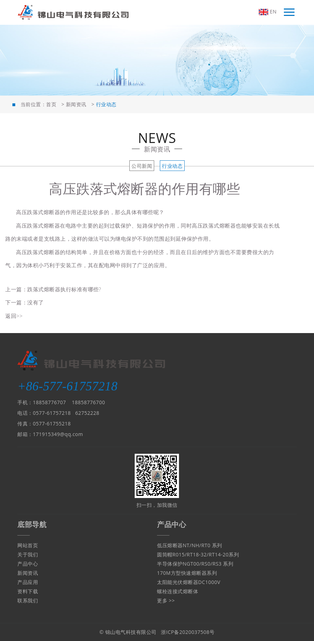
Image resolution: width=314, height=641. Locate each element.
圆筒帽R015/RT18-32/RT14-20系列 (198, 554)
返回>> (14, 315)
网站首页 (27, 545)
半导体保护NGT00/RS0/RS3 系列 (195, 563)
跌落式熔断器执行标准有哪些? (64, 289)
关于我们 (27, 554)
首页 (51, 104)
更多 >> (166, 600)
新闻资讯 (76, 104)
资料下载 (27, 591)
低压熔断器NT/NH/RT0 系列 (189, 545)
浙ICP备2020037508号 (187, 632)
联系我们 (27, 600)
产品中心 (27, 563)
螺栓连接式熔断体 (177, 591)
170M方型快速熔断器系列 (187, 573)
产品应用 (27, 582)
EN (267, 11)
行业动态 (172, 165)
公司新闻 (141, 165)
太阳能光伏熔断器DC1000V (188, 582)
